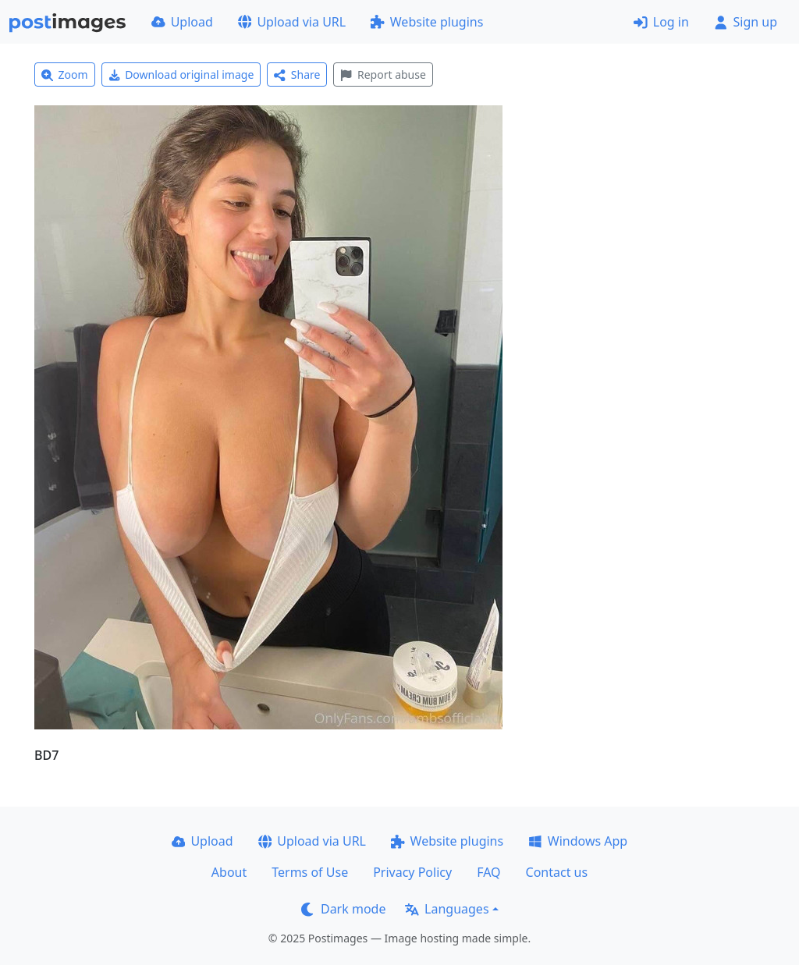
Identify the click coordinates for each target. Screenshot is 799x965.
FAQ (488, 872)
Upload (182, 21)
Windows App (577, 841)
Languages (446, 908)
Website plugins (427, 21)
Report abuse (382, 74)
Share (297, 74)
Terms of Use (310, 872)
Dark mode (343, 908)
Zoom (64, 74)
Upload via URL (292, 21)
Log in (661, 21)
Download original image (181, 74)
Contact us (557, 872)
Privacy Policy (412, 872)
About (229, 872)
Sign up (745, 21)
